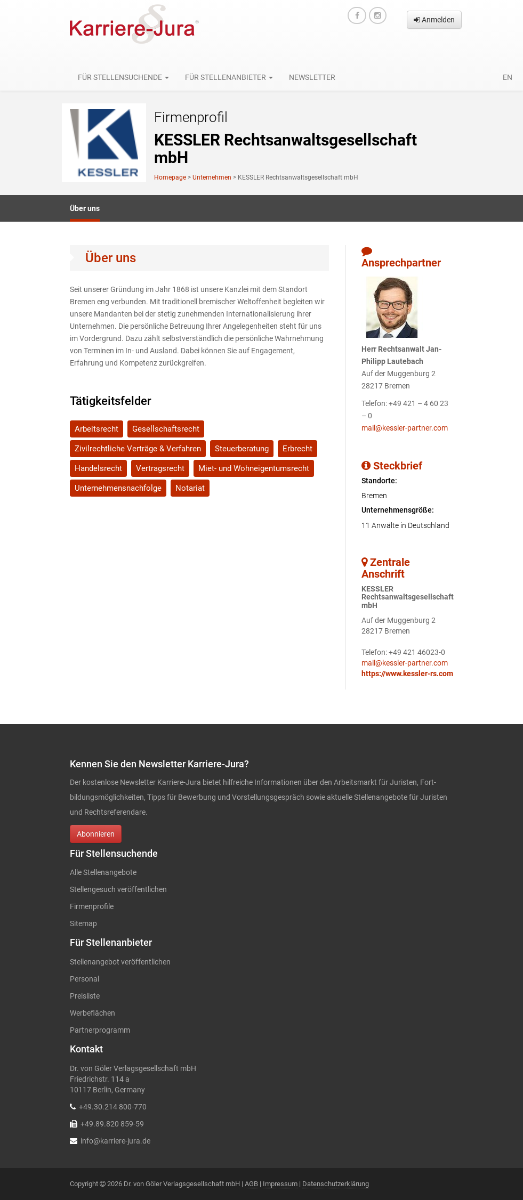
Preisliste (85, 996)
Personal (84, 979)
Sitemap (83, 923)
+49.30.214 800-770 (113, 1106)
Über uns (85, 208)
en (507, 77)
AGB (251, 1184)
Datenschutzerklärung (335, 1184)
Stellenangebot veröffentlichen (120, 962)
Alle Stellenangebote (103, 872)
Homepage (170, 177)
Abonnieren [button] (96, 834)
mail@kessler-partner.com (404, 428)
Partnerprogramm (100, 1030)
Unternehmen (211, 177)
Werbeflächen (92, 1013)
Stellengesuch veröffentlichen (118, 889)
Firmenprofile (92, 906)
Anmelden (434, 19)
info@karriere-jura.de (115, 1141)
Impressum (280, 1184)
